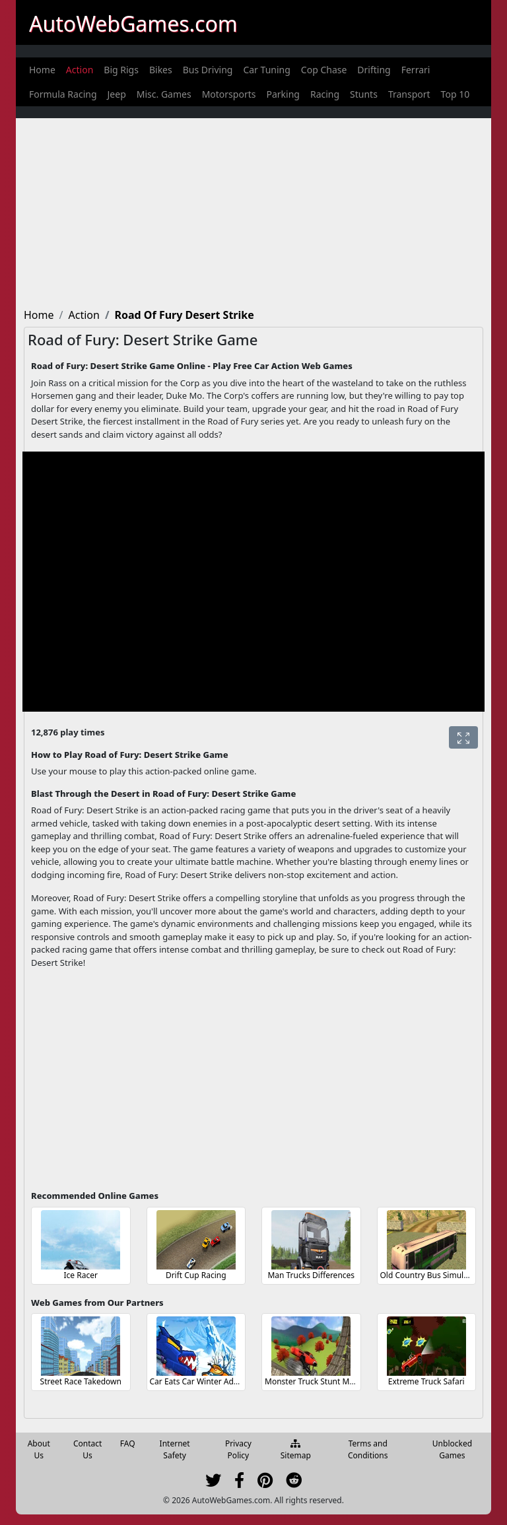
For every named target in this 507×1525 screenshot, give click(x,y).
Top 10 (455, 94)
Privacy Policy (238, 1449)
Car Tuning (266, 69)
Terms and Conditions (368, 1449)
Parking (282, 94)
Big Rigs (121, 69)
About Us (39, 1449)
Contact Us (87, 1449)
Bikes (160, 69)
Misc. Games (164, 94)
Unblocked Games (452, 1449)
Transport (409, 94)
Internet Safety (175, 1449)
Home (42, 69)
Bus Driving (208, 69)
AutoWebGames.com (133, 23)
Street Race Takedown (80, 1381)
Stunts (364, 94)
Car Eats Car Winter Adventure (206, 1381)
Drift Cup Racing (196, 1275)
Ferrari (415, 69)
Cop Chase (324, 69)
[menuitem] (42, 69)
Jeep (117, 94)
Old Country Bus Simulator (429, 1275)
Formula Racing (63, 94)
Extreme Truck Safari (426, 1381)
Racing (324, 94)
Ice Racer (81, 1275)
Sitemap (296, 1450)
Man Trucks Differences (311, 1275)
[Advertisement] (253, 210)
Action (79, 69)
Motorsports (229, 94)
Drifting (373, 69)
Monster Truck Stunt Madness (320, 1381)
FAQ (127, 1443)
